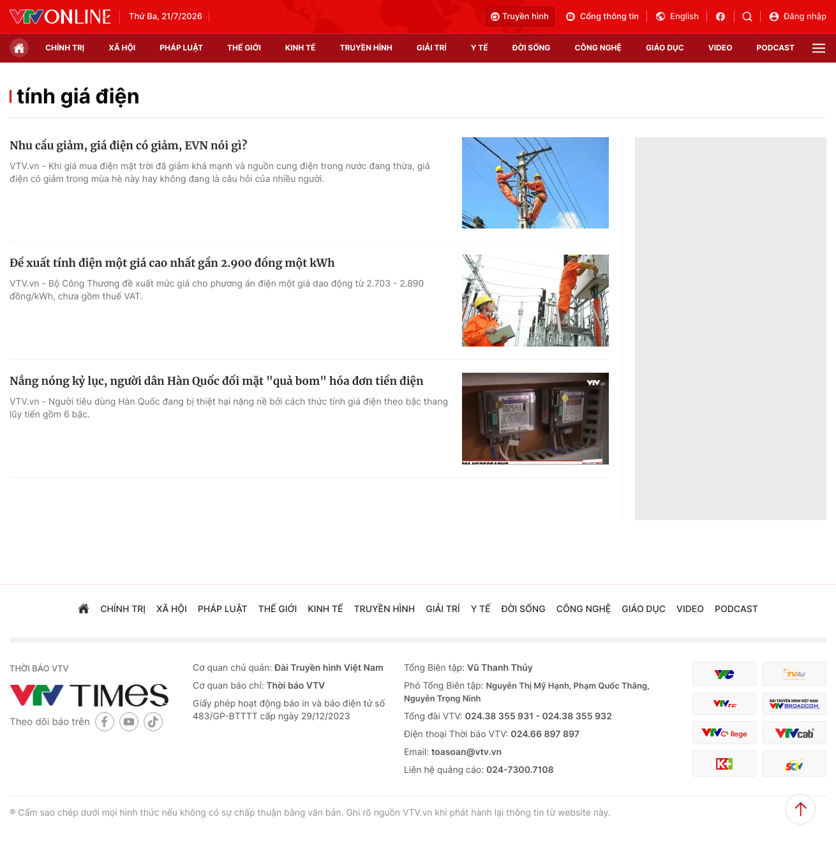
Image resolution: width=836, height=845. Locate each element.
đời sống (531, 47)
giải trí (432, 47)
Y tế (479, 47)
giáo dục (665, 47)
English (677, 16)
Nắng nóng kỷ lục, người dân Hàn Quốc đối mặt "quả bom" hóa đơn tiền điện (216, 381)
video (720, 47)
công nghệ (598, 47)
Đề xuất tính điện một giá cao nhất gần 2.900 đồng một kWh (172, 263)
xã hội (121, 47)
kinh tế (300, 47)
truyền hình (366, 47)
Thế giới (244, 47)
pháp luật (181, 47)
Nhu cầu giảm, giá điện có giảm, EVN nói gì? (128, 145)
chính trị (64, 47)
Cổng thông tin (602, 16)
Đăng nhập (797, 16)
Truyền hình (520, 16)
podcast (776, 47)
